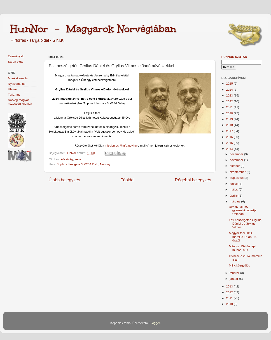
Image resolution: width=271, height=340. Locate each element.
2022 (230, 101)
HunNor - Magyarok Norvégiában (93, 28)
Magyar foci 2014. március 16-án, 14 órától (243, 236)
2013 (230, 286)
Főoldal (128, 179)
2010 (230, 304)
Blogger (155, 323)
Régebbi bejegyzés (193, 179)
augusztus (237, 177)
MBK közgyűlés (239, 265)
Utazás (12, 89)
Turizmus (14, 94)
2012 (230, 292)
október (235, 166)
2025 (230, 83)
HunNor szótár (234, 57)
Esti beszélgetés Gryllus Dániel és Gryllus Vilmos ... (245, 223)
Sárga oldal (15, 61)
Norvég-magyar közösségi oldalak (20, 101)
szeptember (238, 172)
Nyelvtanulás (16, 83)
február (235, 273)
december (237, 154)
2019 (230, 119)
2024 (230, 89)
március (235, 201)
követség (67, 159)
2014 (230, 149)
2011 (230, 298)
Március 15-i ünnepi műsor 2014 (242, 248)
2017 (230, 131)
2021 (230, 107)
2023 (230, 95)
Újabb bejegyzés (64, 179)
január (234, 278)
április (234, 195)
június (234, 183)
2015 (230, 143)
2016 (230, 137)
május (234, 189)
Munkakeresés (18, 78)
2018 (230, 125)
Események (16, 56)
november (237, 160)
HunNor (71, 153)
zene (78, 159)
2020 (230, 113)
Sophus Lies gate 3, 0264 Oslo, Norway (83, 164)
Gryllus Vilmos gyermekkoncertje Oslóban (243, 210)
